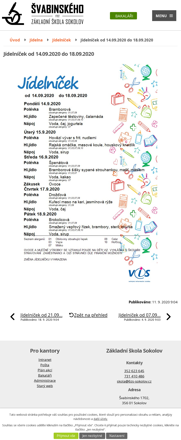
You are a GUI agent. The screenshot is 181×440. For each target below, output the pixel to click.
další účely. (101, 419)
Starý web (45, 385)
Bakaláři (124, 15)
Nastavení (116, 436)
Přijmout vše (66, 436)
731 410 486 (134, 376)
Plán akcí (45, 370)
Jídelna (36, 39)
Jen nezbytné (92, 436)
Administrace (45, 380)
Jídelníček (61, 39)
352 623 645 (134, 371)
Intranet (44, 359)
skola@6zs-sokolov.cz (134, 381)
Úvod (15, 39)
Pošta (44, 365)
